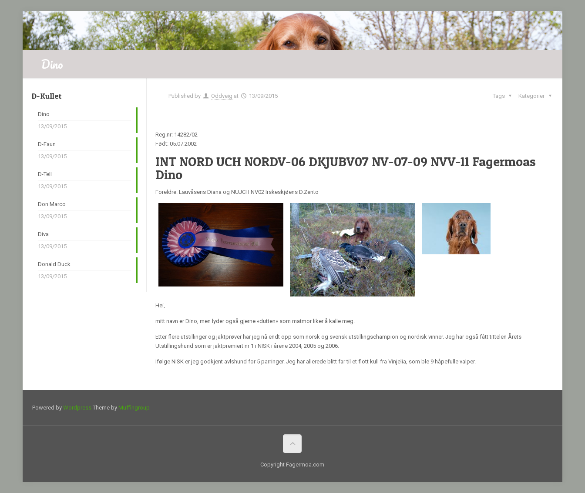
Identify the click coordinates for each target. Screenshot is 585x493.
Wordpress (77, 407)
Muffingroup (134, 407)
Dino (44, 114)
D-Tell (45, 174)
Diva (43, 234)
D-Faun (47, 144)
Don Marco (52, 204)
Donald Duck (54, 264)
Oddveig (221, 96)
